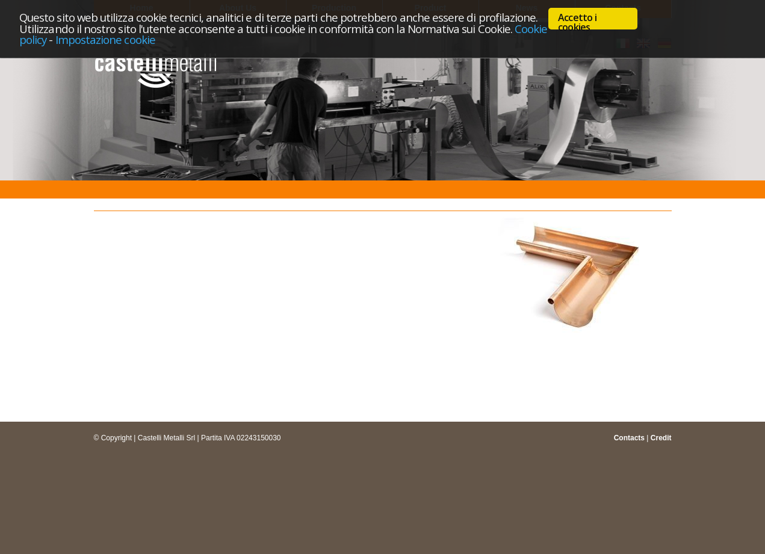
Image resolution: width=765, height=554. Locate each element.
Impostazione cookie (105, 39)
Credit (661, 438)
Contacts (629, 438)
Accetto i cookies (577, 20)
